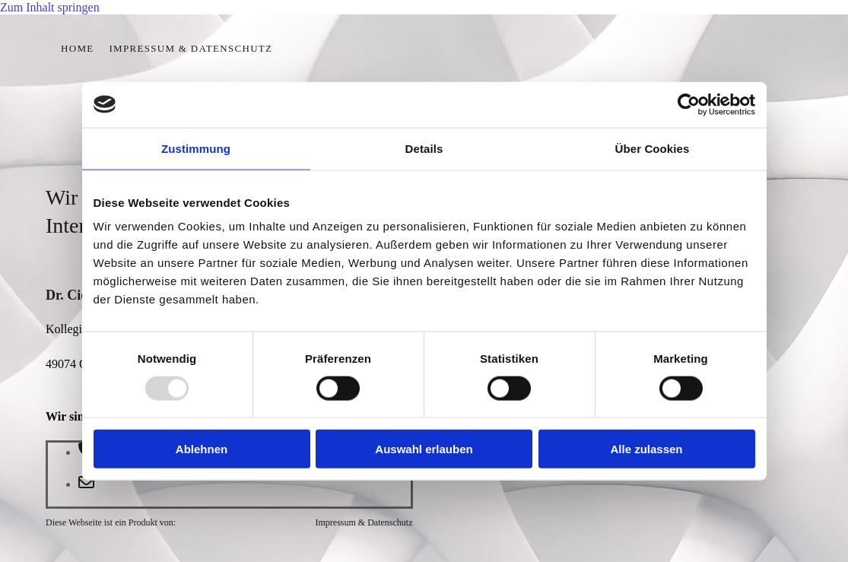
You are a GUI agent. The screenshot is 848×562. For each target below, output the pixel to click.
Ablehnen (201, 449)
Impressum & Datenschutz (190, 48)
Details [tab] (424, 147)
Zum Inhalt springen (50, 7)
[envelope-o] (86, 484)
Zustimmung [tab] (195, 147)
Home (77, 48)
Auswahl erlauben (423, 449)
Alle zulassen (646, 449)
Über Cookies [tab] (652, 147)
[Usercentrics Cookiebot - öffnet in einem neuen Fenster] (688, 104)
